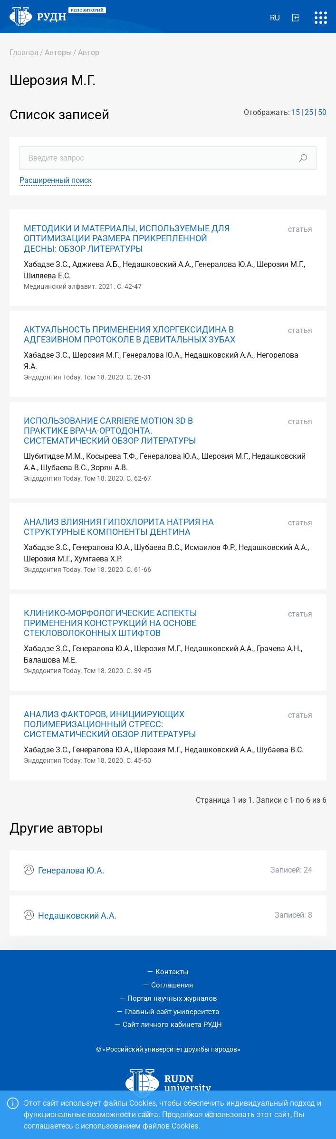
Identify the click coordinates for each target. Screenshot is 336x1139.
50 (322, 112)
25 (309, 112)
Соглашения (172, 985)
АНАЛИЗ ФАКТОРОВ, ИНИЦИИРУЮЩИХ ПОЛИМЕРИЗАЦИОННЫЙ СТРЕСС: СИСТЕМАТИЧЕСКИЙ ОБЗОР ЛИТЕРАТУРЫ (110, 724)
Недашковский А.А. (77, 916)
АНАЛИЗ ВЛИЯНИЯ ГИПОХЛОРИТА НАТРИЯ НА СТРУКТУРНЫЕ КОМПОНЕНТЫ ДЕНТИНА (119, 527)
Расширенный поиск (55, 180)
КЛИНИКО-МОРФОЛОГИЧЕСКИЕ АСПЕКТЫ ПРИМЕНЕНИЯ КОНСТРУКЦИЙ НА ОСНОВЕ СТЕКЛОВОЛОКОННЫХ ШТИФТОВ (110, 623)
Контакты (172, 972)
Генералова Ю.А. (71, 870)
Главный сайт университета (172, 1011)
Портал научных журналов (172, 998)
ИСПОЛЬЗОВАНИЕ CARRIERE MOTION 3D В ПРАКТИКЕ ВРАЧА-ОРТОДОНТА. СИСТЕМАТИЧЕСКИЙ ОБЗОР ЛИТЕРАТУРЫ (110, 431)
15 (295, 112)
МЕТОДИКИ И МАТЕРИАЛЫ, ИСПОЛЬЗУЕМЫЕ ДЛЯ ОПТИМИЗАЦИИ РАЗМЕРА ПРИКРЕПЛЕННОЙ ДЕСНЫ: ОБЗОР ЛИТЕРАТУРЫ (127, 238)
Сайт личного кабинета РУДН (172, 1024)
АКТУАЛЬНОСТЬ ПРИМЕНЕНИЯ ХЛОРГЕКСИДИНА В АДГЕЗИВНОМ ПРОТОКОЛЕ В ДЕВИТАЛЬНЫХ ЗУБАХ (129, 334)
